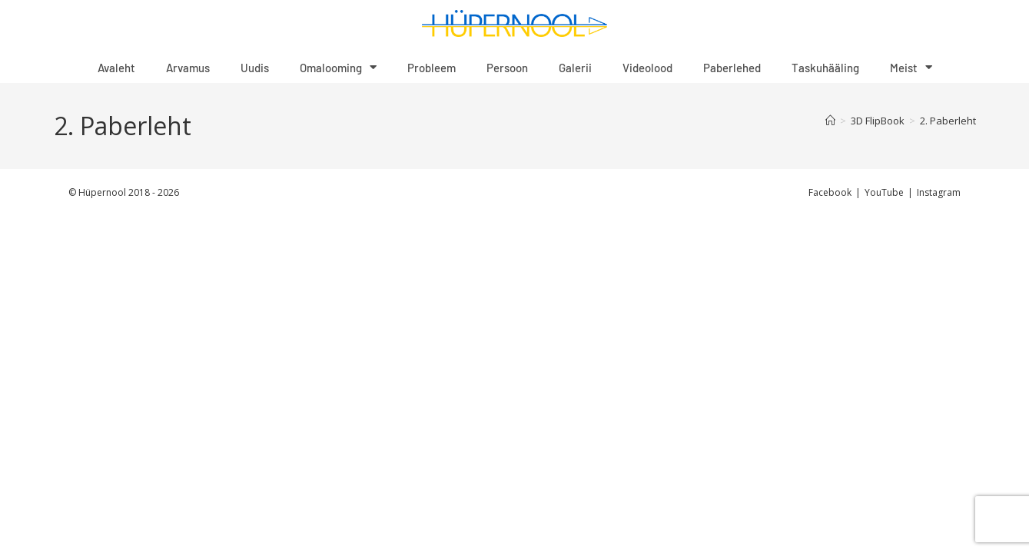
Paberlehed (732, 68)
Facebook (829, 192)
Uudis (255, 68)
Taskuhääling (825, 68)
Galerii (575, 68)
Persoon (507, 68)
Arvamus (188, 68)
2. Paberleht (948, 120)
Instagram (939, 192)
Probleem (431, 68)
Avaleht (116, 68)
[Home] (830, 120)
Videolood (647, 68)
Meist (911, 67)
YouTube (884, 192)
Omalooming (338, 67)
